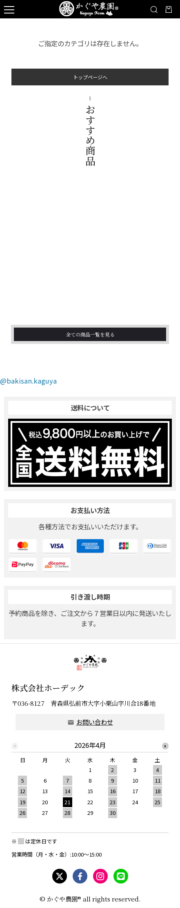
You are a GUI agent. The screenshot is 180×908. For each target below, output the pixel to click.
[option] (90, 782)
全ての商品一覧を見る (90, 345)
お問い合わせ (94, 721)
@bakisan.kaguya (28, 381)
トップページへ (90, 80)
